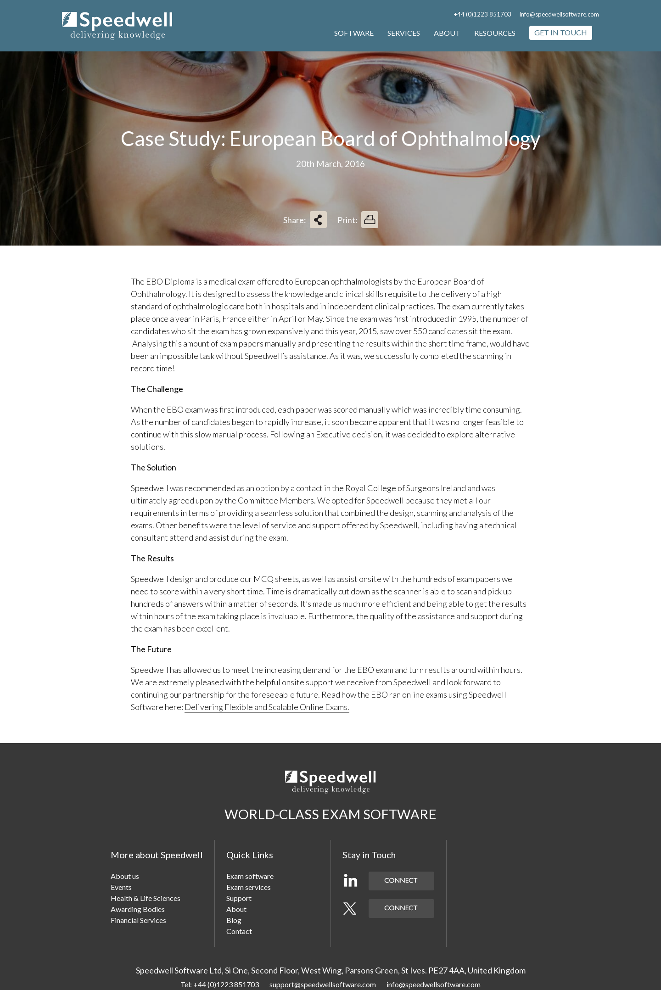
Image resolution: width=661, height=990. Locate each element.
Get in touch (560, 32)
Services (403, 32)
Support (239, 898)
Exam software (250, 876)
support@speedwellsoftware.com (322, 984)
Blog (233, 920)
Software (354, 32)
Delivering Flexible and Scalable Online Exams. (267, 707)
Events (121, 887)
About (447, 32)
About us (125, 876)
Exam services (248, 887)
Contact (239, 931)
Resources (494, 32)
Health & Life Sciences (145, 898)
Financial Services (138, 920)
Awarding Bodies (138, 909)
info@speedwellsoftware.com (559, 14)
